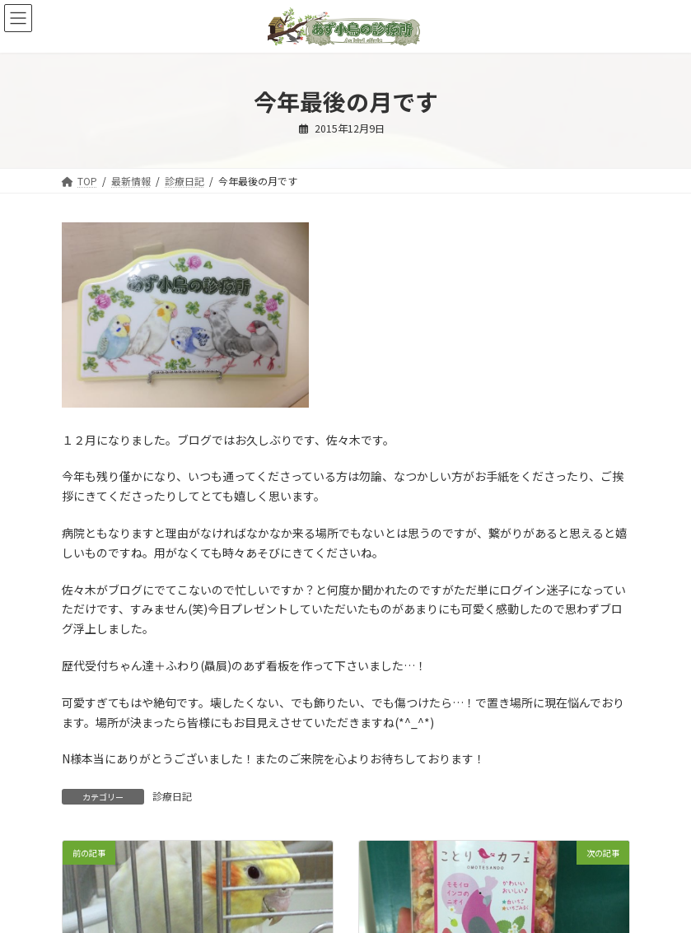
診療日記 (172, 796)
